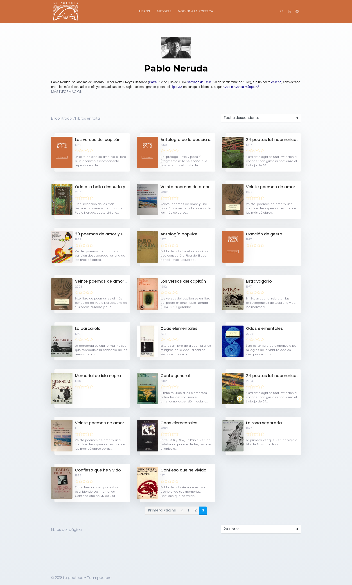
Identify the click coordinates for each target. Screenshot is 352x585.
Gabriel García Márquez (240, 87)
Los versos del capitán (97, 139)
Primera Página (162, 510)
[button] (297, 11)
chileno (276, 82)
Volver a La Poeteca (195, 11)
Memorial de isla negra (98, 375)
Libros (144, 11)
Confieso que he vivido (98, 470)
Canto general (175, 375)
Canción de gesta (264, 234)
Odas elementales (178, 328)
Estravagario (259, 281)
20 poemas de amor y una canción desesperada (124, 234)
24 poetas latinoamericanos (275, 139)
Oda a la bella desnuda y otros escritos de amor (124, 187)
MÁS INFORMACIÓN (66, 91)
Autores (164, 11)
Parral (153, 82)
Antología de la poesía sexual (190, 139)
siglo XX (176, 87)
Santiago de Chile (199, 82)
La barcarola (88, 328)
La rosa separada (264, 423)
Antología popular (178, 234)
